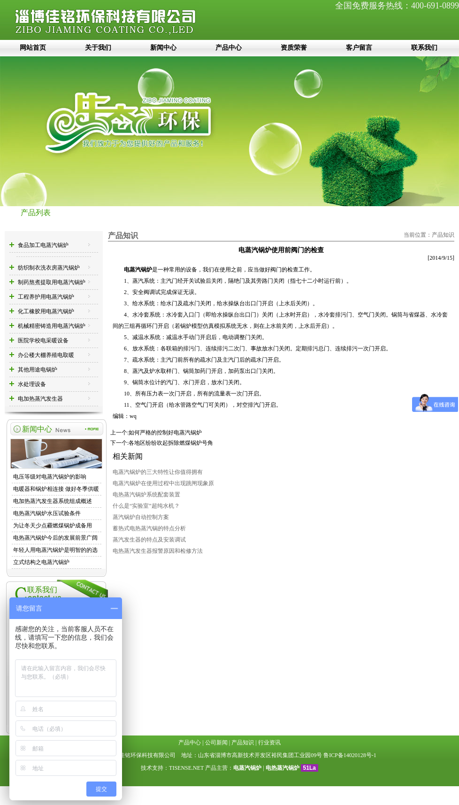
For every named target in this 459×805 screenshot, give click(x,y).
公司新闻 (216, 742)
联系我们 (424, 47)
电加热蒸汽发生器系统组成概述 (52, 501)
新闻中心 (163, 47)
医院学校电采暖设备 (43, 340)
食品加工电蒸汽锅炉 (43, 245)
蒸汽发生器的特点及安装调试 (149, 539)
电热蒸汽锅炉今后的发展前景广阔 (55, 537)
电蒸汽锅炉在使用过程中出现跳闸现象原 (163, 483)
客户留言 (359, 47)
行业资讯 (269, 742)
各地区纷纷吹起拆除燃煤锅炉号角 (171, 443)
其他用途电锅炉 (37, 369)
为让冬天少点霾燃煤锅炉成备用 (52, 525)
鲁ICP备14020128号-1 (349, 755)
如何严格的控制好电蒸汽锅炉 (165, 432)
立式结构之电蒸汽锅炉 (41, 562)
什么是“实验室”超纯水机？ (146, 506)
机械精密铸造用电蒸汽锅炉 (51, 326)
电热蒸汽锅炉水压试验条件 (47, 513)
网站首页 (33, 47)
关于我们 (98, 47)
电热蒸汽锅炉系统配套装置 (146, 494)
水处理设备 (32, 384)
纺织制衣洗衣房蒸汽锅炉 (49, 267)
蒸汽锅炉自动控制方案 (141, 517)
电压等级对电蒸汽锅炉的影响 (49, 476)
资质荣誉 (294, 47)
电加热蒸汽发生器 (40, 398)
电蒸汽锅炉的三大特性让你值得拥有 (158, 472)
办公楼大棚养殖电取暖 (46, 355)
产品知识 (443, 235)
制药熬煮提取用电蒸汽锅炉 (51, 282)
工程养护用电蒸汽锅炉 (46, 297)
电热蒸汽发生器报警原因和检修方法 (158, 551)
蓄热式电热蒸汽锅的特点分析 (149, 528)
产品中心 (228, 47)
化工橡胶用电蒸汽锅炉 (46, 311)
